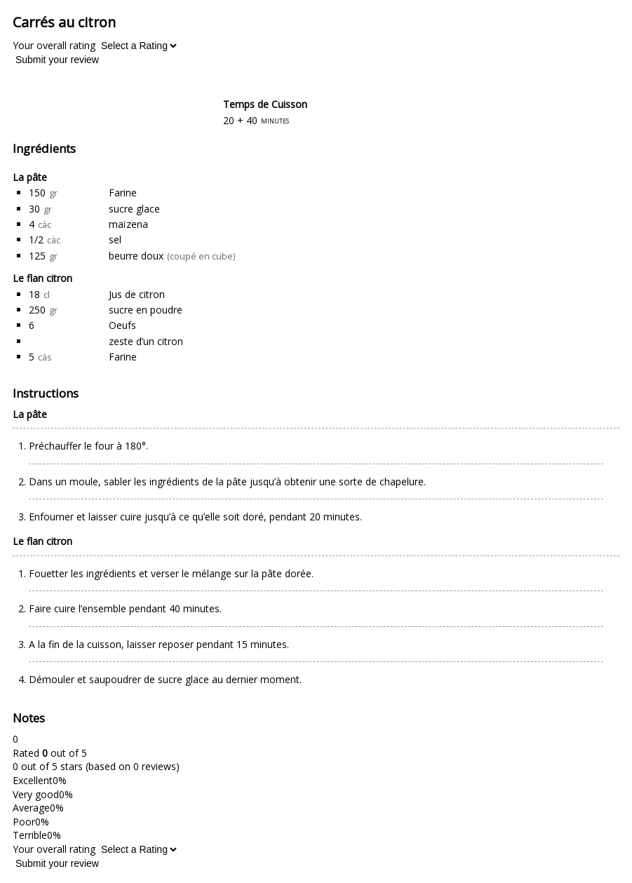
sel (115, 239)
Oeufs (122, 325)
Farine (123, 192)
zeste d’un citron (146, 341)
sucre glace (134, 208)
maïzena (128, 224)
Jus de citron (137, 294)
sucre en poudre (145, 309)
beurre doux (136, 255)
